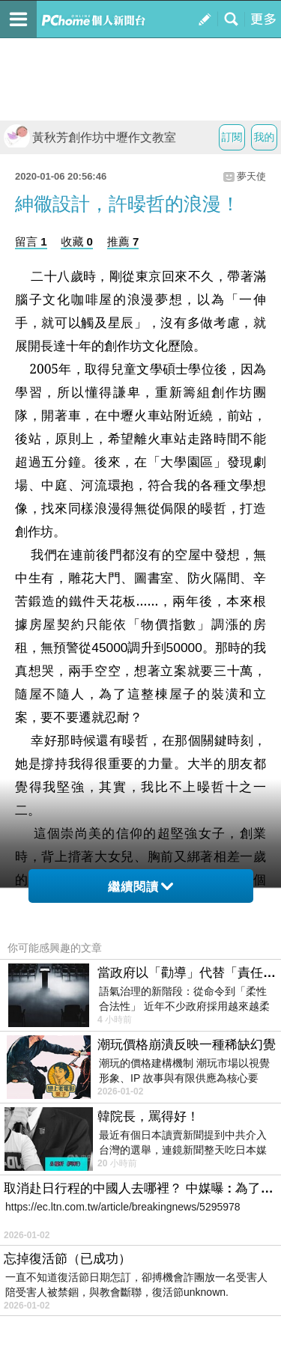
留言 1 (31, 241)
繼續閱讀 (140, 886)
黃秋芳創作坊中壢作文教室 (90, 137)
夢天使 (251, 176)
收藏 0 (77, 241)
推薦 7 (123, 241)
